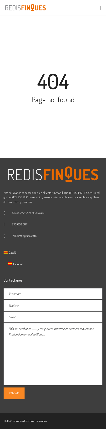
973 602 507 (19, 224)
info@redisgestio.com (24, 236)
